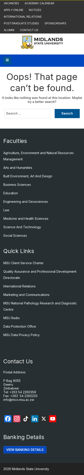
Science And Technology (22, 227)
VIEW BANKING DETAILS (25, 450)
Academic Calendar (39, 3)
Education (10, 193)
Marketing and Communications (26, 295)
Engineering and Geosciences (25, 201)
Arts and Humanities (17, 167)
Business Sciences (17, 184)
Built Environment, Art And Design (27, 176)
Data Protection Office (19, 326)
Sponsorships (55, 23)
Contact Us (29, 30)
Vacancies (11, 3)
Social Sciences (15, 235)
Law (6, 210)
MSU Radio (11, 318)
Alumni (9, 30)
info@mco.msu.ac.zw (18, 400)
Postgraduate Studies (21, 23)
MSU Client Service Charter (23, 263)
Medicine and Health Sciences (25, 218)
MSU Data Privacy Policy (21, 335)
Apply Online (13, 10)
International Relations (23, 16)
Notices (35, 10)
